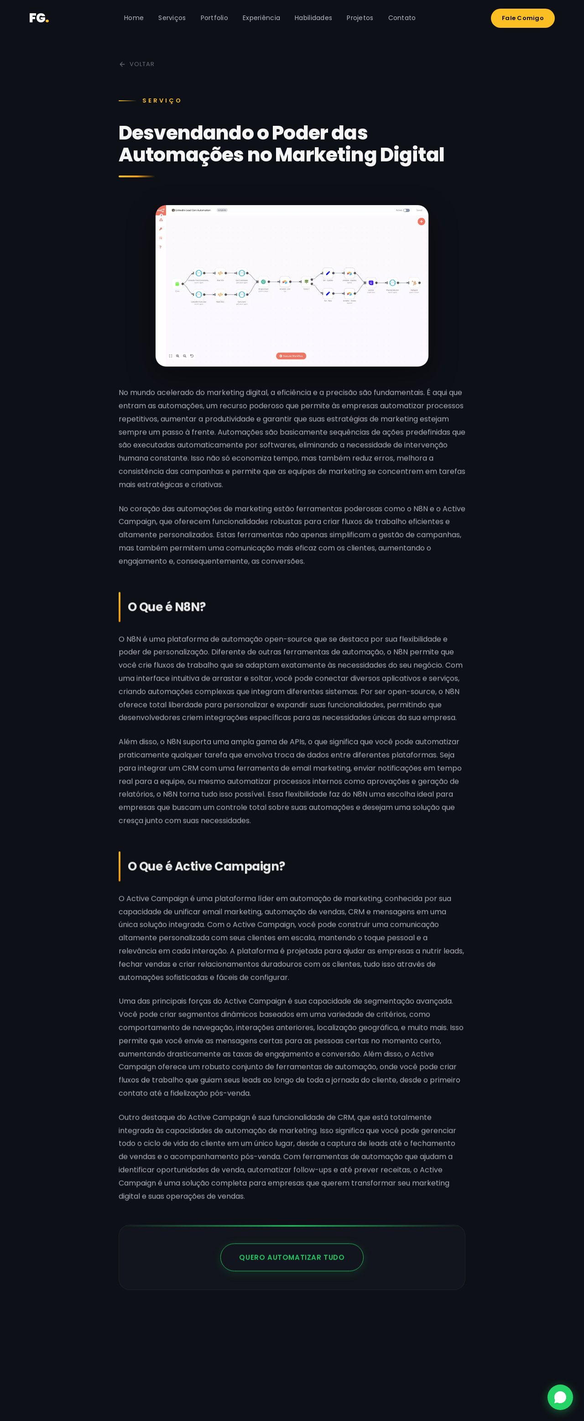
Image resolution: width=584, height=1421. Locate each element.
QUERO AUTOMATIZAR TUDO (291, 1268)
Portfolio (215, 17)
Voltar (137, 64)
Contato (402, 17)
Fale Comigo (523, 18)
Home (134, 17)
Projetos (360, 17)
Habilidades (313, 17)
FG (39, 18)
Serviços (172, 17)
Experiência (261, 17)
